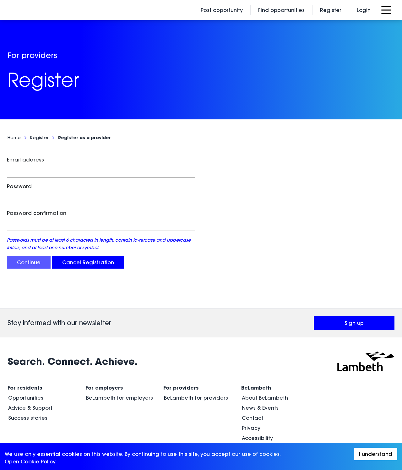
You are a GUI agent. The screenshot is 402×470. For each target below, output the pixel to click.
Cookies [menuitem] (252, 421)
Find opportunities (281, 10)
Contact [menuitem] (252, 391)
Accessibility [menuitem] (257, 411)
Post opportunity (222, 10)
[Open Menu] (386, 10)
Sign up (369, 298)
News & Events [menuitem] (260, 381)
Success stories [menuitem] (27, 391)
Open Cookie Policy (30, 461)
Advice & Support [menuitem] (30, 381)
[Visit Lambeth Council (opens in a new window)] (365, 335)
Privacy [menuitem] (251, 401)
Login (364, 10)
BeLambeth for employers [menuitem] (119, 371)
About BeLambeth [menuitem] (265, 371)
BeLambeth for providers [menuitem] (196, 371)
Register (330, 10)
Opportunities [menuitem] (25, 371)
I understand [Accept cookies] (375, 454)
